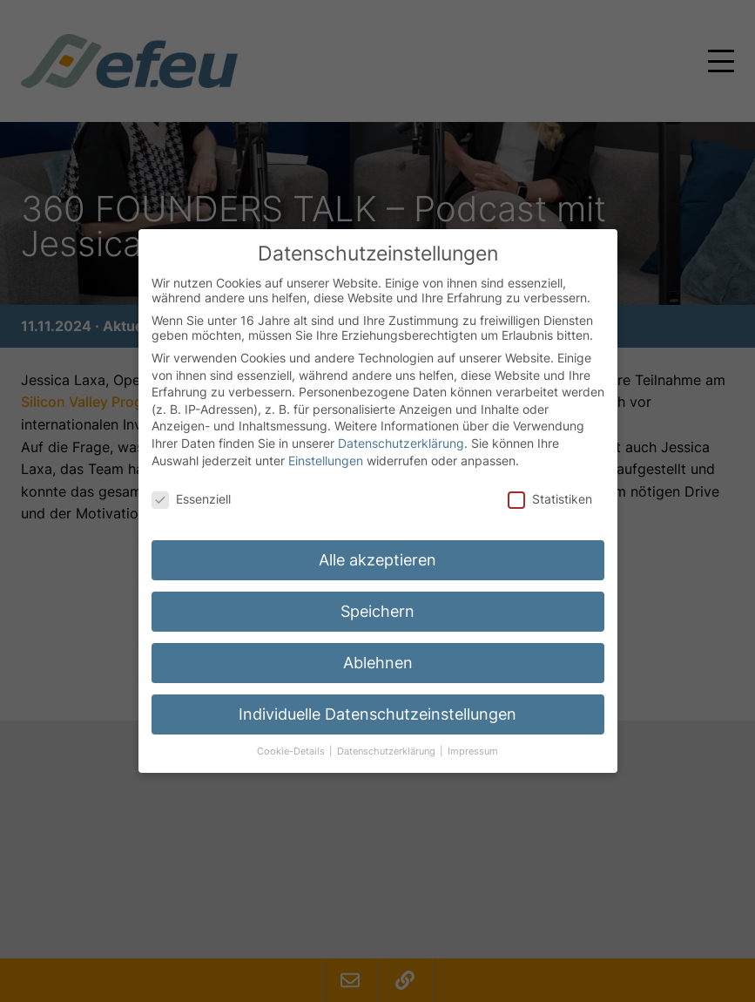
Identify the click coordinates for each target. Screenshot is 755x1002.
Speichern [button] (377, 595)
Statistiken (550, 483)
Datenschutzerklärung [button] (387, 735)
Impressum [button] (473, 735)
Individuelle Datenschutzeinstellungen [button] (377, 698)
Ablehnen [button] (378, 647)
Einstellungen (325, 444)
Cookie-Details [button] (292, 735)
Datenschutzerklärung (401, 427)
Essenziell (191, 483)
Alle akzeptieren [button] (377, 544)
